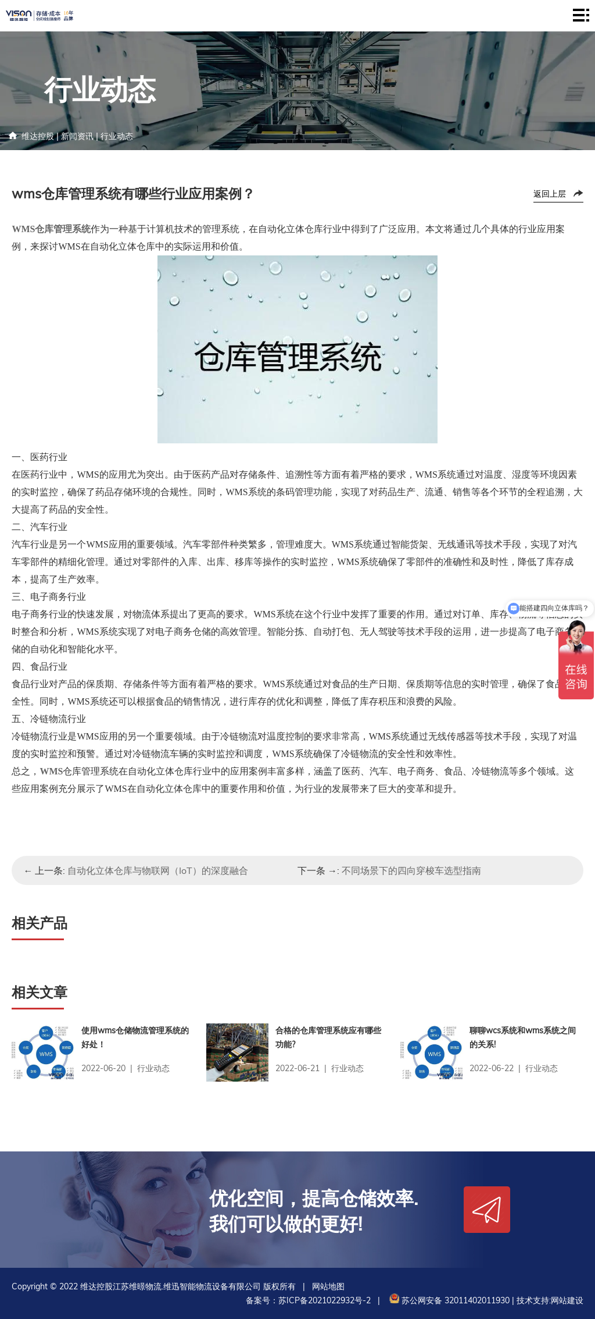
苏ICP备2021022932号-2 (324, 1300)
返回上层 (549, 194)
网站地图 (328, 1286)
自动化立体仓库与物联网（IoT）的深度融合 (157, 870)
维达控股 (37, 136)
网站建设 (567, 1300)
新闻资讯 (77, 136)
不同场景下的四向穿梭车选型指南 (411, 870)
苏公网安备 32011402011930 (448, 1300)
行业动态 (117, 136)
